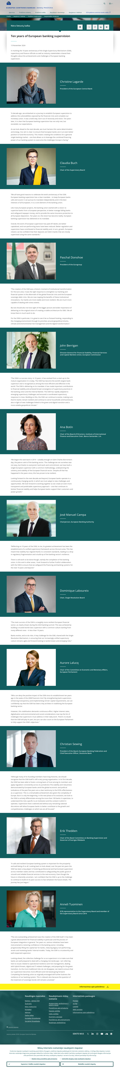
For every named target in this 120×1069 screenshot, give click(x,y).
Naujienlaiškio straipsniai (51, 16)
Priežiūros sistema (25, 12)
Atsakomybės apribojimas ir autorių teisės (58, 1004)
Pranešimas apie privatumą (58, 1008)
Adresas (27, 1012)
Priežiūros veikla (40, 12)
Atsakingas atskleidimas (57, 1023)
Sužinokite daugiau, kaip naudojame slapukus (76, 1059)
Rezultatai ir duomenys (57, 12)
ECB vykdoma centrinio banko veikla (98, 12)
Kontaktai (28, 1010)
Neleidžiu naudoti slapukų (87, 1064)
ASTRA (75, 1004)
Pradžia (9, 16)
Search (104, 3)
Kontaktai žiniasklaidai (32, 1018)
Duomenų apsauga (55, 1017)
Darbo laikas (29, 1015)
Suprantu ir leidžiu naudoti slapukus (33, 1064)
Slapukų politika (54, 1011)
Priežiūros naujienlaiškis (35, 16)
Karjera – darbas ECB (32, 1001)
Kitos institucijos (30, 1007)
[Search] (94, 3)
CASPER (75, 1007)
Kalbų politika (53, 1014)
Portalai (75, 1001)
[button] (107, 3)
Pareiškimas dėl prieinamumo (59, 1020)
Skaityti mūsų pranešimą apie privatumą (44, 1059)
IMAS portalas (77, 1010)
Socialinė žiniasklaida (32, 1021)
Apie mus (12, 12)
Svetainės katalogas (13, 1027)
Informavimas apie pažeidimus (83, 1012)
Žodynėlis (28, 1004)
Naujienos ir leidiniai (75, 12)
